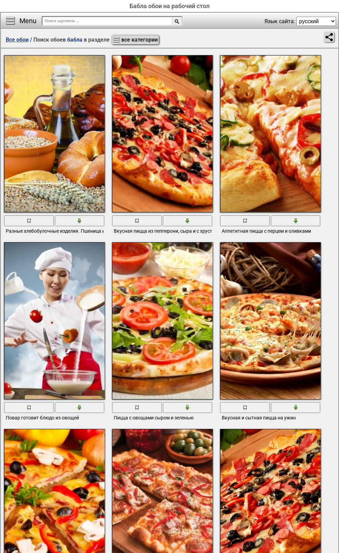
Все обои (17, 39)
